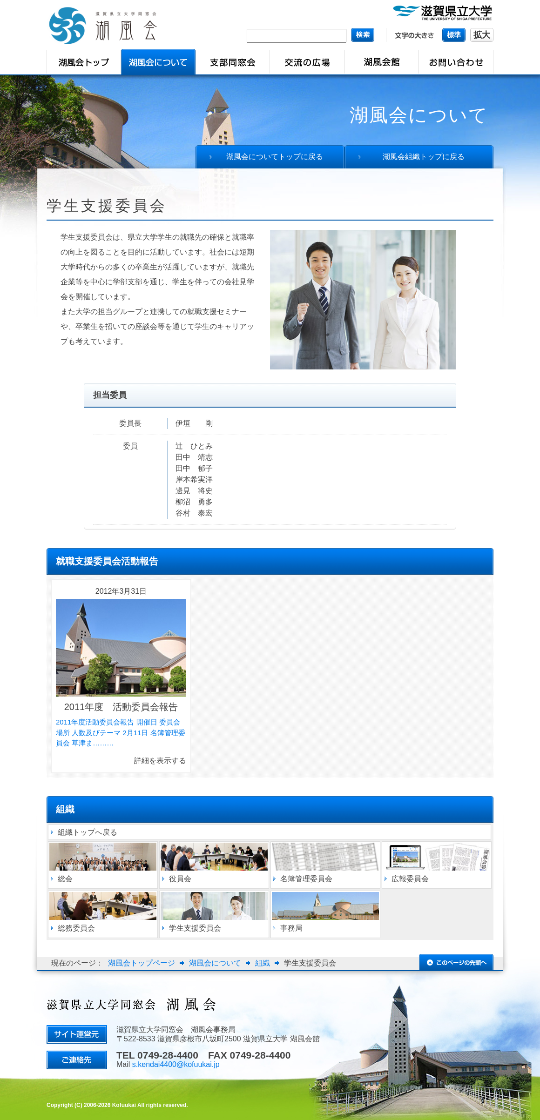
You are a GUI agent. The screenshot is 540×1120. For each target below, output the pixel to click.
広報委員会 (410, 879)
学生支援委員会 (195, 928)
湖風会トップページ (141, 963)
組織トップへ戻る (87, 832)
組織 (262, 963)
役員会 (180, 879)
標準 (454, 35)
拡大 (481, 35)
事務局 (291, 928)
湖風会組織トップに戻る (424, 157)
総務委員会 (76, 928)
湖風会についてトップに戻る (274, 157)
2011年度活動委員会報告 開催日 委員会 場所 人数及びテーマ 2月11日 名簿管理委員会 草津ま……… (120, 732)
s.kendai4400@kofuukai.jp (176, 1064)
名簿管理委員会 (306, 879)
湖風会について (215, 963)
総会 (65, 879)
